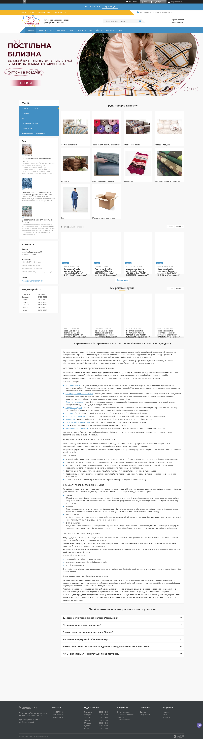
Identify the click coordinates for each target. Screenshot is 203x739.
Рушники (69, 458)
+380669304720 (58, 12)
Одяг (68, 470)
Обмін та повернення (125, 717)
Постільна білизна (73, 430)
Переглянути (110, 6)
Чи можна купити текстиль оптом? (82, 669)
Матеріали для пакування (77, 473)
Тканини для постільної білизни (79, 438)
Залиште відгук (178, 22)
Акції (79, 227)
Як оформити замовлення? (33, 133)
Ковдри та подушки (74, 452)
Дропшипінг (27, 128)
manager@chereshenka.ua (33, 299)
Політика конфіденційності (123, 720)
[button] (98, 93)
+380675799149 (26, 12)
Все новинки (122, 302)
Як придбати (145, 717)
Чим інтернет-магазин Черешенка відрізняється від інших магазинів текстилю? (106, 691)
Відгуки (99, 30)
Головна (30, 30)
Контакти (110, 30)
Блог (120, 30)
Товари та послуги (46, 30)
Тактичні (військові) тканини (78, 467)
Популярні (91, 227)
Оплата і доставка (84, 30)
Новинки (68, 227)
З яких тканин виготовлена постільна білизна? (88, 676)
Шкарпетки (70, 464)
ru (21, 2)
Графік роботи (178, 20)
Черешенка (28, 709)
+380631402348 (42, 12)
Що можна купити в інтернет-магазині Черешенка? (90, 662)
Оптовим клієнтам (65, 30)
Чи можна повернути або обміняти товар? (85, 684)
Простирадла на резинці (76, 461)
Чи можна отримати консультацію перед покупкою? (91, 698)
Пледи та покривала (74, 446)
